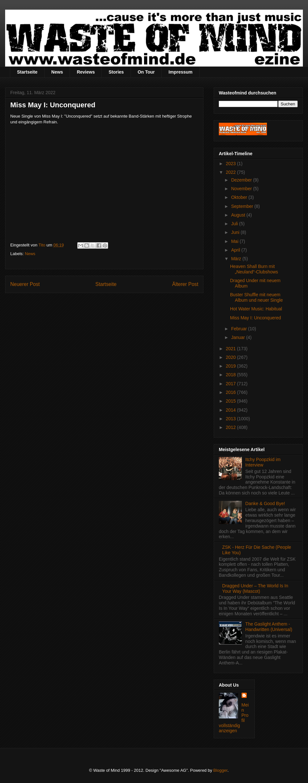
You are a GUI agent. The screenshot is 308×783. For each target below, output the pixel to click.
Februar (239, 328)
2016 (231, 392)
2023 (231, 163)
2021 (231, 348)
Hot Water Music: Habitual (256, 308)
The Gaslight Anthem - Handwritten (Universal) (268, 626)
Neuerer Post (25, 284)
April (236, 250)
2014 (231, 410)
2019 (231, 366)
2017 (231, 383)
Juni (236, 232)
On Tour (146, 72)
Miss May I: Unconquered (255, 317)
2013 (231, 418)
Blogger (220, 770)
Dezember (242, 179)
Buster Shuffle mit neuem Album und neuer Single (256, 297)
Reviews (86, 72)
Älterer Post (185, 284)
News (57, 72)
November (242, 188)
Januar (238, 337)
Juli (235, 223)
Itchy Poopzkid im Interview (263, 462)
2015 (231, 401)
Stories (116, 72)
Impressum (180, 72)
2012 (231, 427)
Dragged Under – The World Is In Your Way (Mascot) (255, 588)
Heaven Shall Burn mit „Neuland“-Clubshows (254, 269)
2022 (231, 172)
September (242, 206)
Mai (235, 241)
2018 (231, 374)
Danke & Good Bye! (265, 503)
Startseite (27, 72)
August (238, 215)
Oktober (239, 197)
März (236, 258)
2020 (231, 357)
